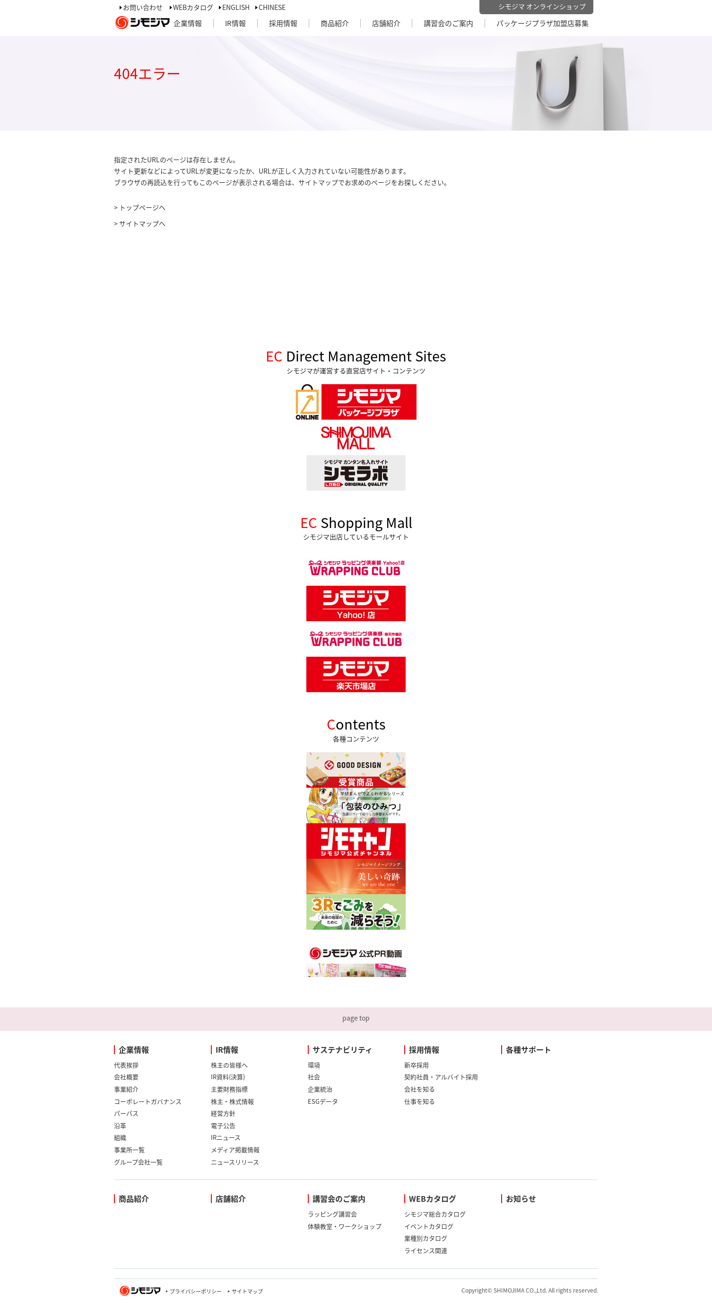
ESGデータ (323, 1101)
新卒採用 (416, 1064)
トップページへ (142, 207)
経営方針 (223, 1113)
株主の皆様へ (229, 1064)
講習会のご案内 (448, 23)
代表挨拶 (126, 1064)
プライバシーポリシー (196, 1291)
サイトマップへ (142, 223)
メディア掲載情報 (235, 1149)
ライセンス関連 (425, 1250)
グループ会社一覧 (138, 1161)
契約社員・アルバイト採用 (441, 1076)
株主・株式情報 (232, 1101)
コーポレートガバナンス (148, 1101)
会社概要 (126, 1076)
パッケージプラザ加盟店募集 (542, 23)
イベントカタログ (428, 1226)
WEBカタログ (193, 7)
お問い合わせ (143, 7)
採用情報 (283, 23)
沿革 (120, 1125)
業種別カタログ (425, 1237)
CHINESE (272, 7)
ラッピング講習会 (332, 1213)
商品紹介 (335, 23)
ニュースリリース (235, 1161)
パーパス (126, 1113)
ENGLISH (236, 7)
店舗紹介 (386, 23)
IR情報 (235, 23)
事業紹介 (126, 1088)
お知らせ (521, 1198)
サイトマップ (247, 1291)
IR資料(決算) (228, 1076)
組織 (120, 1137)
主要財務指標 (229, 1088)
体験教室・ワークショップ (345, 1226)
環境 (314, 1064)
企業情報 (188, 23)
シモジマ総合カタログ (435, 1213)
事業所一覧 (129, 1149)
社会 (314, 1076)
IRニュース (226, 1137)
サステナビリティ (343, 1049)
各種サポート (528, 1049)
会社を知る (419, 1088)
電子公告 (223, 1125)
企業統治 (320, 1088)
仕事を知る (419, 1101)
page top (356, 1017)
